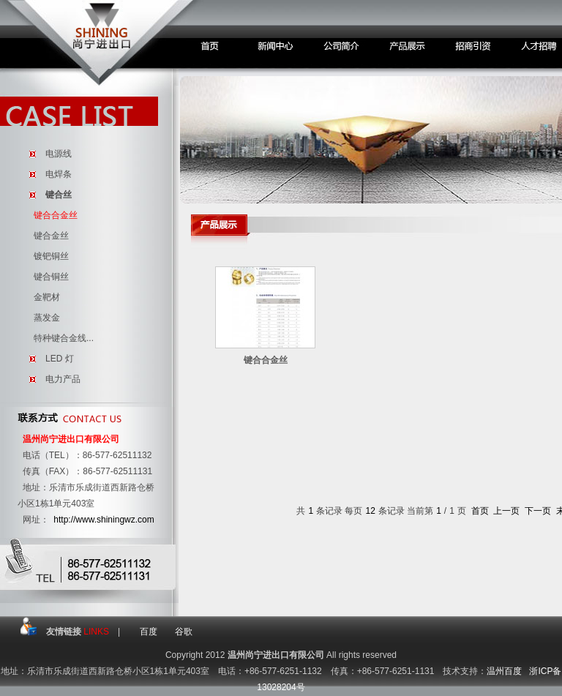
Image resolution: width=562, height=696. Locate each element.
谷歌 (183, 631)
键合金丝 (51, 236)
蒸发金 (47, 318)
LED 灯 (59, 358)
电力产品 (62, 379)
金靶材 (47, 297)
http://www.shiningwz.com (103, 519)
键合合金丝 (56, 215)
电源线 (58, 154)
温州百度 (504, 671)
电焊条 (58, 174)
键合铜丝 (51, 277)
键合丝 (58, 195)
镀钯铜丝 (51, 256)
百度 (148, 631)
